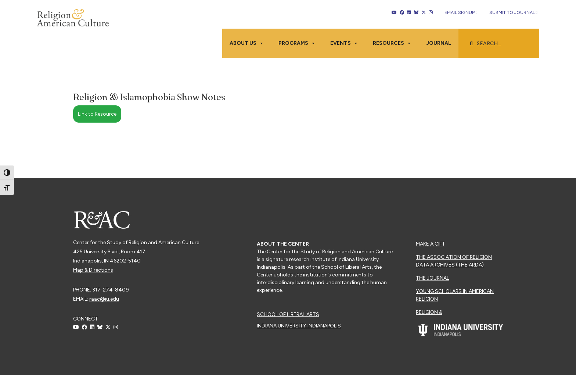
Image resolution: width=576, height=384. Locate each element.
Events (344, 43)
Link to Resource (97, 114)
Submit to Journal (513, 12)
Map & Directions (93, 270)
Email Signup (460, 12)
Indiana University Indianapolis (299, 326)
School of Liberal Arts (288, 314)
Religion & (429, 312)
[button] (471, 43)
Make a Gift (430, 244)
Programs (297, 43)
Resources (392, 43)
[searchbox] (502, 43)
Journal (438, 43)
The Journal (432, 278)
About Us (247, 43)
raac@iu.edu (104, 299)
